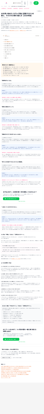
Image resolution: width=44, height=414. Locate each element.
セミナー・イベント (31, 3)
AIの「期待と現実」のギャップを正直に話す (8, 375)
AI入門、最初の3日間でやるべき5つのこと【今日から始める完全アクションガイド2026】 (16, 366)
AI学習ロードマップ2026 (16, 258)
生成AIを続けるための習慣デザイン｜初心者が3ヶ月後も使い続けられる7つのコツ (15, 367)
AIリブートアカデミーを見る (17, 357)
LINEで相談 (36, 3)
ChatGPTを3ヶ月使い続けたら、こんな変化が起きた (10, 369)
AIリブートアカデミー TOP (5, 377)
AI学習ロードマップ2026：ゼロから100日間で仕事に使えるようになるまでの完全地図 (15, 371)
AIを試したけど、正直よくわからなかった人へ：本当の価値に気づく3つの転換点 (15, 374)
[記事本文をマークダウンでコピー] (39, 11)
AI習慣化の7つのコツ (23, 30)
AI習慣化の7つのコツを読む (6, 357)
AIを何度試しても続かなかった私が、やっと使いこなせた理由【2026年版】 (14, 372)
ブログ (9, 6)
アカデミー (5, 6)
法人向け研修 (25, 3)
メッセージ (27, 3)
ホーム (2, 6)
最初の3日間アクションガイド (14, 30)
